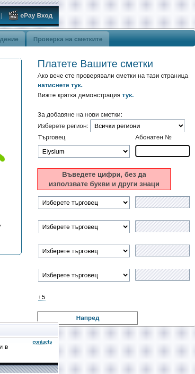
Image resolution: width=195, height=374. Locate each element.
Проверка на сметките (67, 39)
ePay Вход (30, 15)
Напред (87, 317)
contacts (42, 342)
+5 (41, 297)
